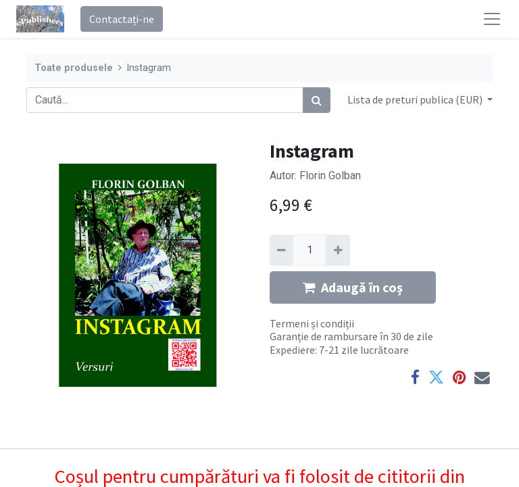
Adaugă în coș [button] (353, 287)
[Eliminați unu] (281, 250)
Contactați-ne (121, 19)
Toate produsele (73, 68)
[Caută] (316, 100)
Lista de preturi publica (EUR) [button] (416, 99)
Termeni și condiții (312, 323)
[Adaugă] (337, 250)
